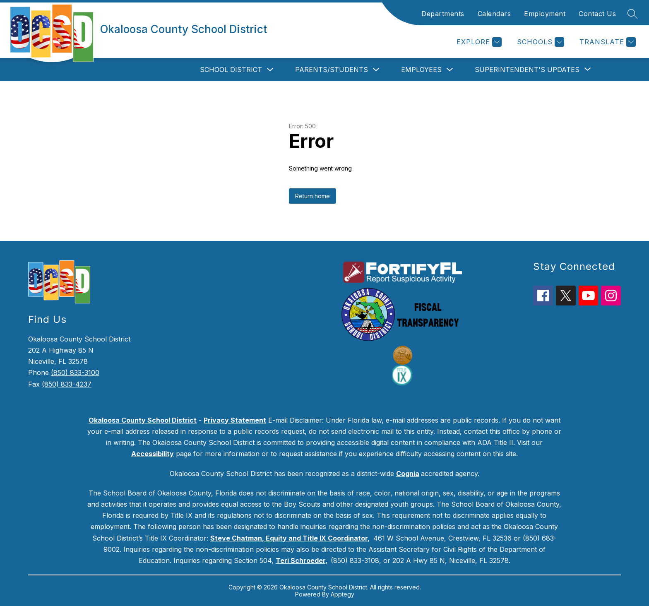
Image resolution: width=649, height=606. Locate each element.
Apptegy (342, 594)
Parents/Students (331, 69)
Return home (312, 196)
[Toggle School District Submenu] (270, 69)
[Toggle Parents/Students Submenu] (376, 69)
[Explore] (478, 42)
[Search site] (632, 14)
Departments (442, 14)
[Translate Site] (606, 42)
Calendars (494, 14)
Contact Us (597, 14)
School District (231, 69)
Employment (544, 14)
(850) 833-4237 (66, 384)
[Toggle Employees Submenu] (450, 69)
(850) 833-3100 (75, 372)
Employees (421, 69)
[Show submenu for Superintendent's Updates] (527, 70)
